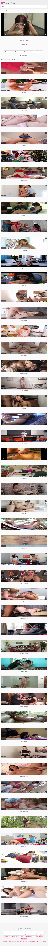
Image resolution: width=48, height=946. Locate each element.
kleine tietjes (28, 931)
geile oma (36, 936)
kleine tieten (14, 934)
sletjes (17, 931)
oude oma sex (23, 55)
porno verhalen (24, 938)
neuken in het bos (32, 934)
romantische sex (15, 936)
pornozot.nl (20, 934)
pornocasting (22, 931)
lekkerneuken (39, 51)
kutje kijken (25, 934)
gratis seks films (8, 936)
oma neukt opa (9, 51)
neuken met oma (29, 936)
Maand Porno (9, 3)
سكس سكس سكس (42, 941)
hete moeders (22, 936)
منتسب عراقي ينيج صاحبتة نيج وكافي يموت (9, 941)
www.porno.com (6, 931)
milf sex (12, 931)
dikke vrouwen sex (28, 51)
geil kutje (41, 936)
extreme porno (35, 931)
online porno (18, 51)
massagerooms (40, 934)
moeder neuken (8, 934)
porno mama (41, 931)
